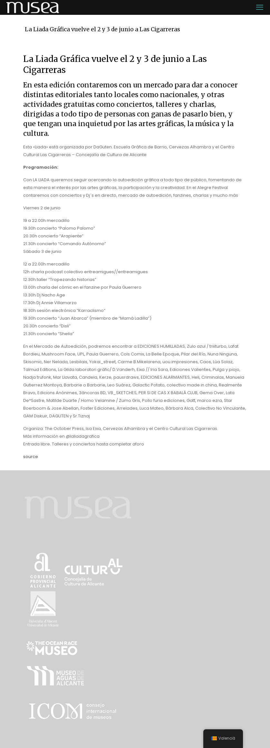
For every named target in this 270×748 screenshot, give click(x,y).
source (30, 457)
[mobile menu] (259, 7)
